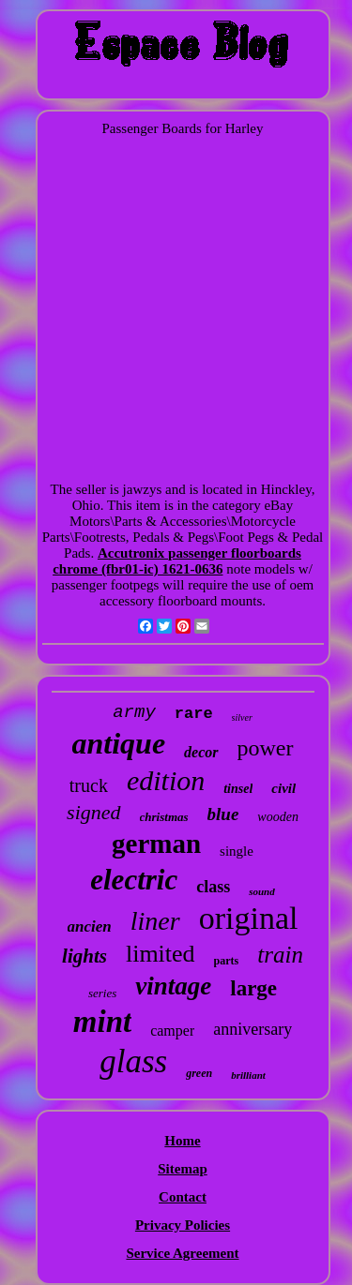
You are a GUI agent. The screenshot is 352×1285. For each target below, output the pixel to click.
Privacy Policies (182, 1225)
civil (283, 788)
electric (133, 879)
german (156, 844)
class (213, 886)
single (236, 851)
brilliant (248, 1075)
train (280, 954)
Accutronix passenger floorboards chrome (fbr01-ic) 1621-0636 (177, 560)
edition (166, 780)
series (102, 993)
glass (133, 1061)
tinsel (238, 789)
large (253, 988)
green (199, 1073)
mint (102, 1021)
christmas (164, 817)
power (265, 748)
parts (226, 960)
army (134, 712)
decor (201, 752)
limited (160, 953)
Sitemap (182, 1168)
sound (262, 891)
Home (182, 1140)
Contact (183, 1196)
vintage (173, 986)
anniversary (252, 1029)
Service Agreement (182, 1253)
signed (93, 812)
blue (223, 814)
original (248, 918)
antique (119, 743)
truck (88, 785)
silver (242, 717)
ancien (90, 926)
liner (155, 920)
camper (172, 1030)
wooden (277, 817)
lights (84, 956)
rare (194, 714)
